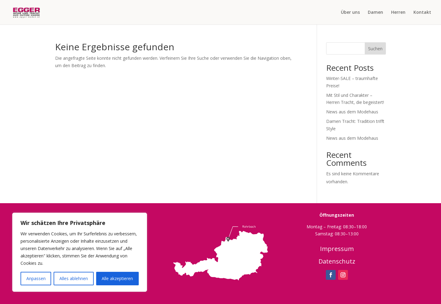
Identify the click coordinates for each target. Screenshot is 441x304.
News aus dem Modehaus (352, 112)
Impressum (337, 249)
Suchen (375, 48)
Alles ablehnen (73, 278)
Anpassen (36, 278)
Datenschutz (336, 261)
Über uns (350, 12)
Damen (375, 12)
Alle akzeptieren (117, 278)
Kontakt (422, 12)
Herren (398, 12)
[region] (79, 252)
